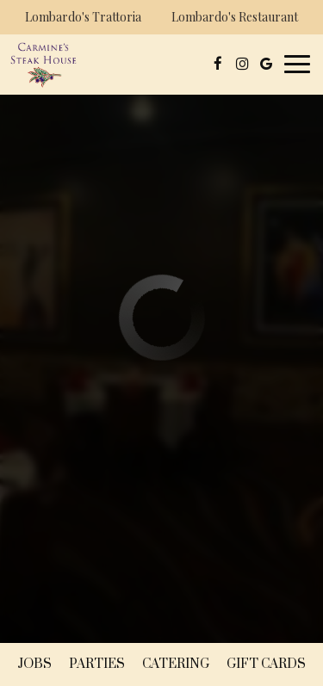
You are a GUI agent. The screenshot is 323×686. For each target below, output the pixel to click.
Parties (97, 664)
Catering (175, 664)
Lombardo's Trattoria (81, 19)
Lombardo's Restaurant (232, 19)
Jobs (34, 664)
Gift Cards (266, 664)
